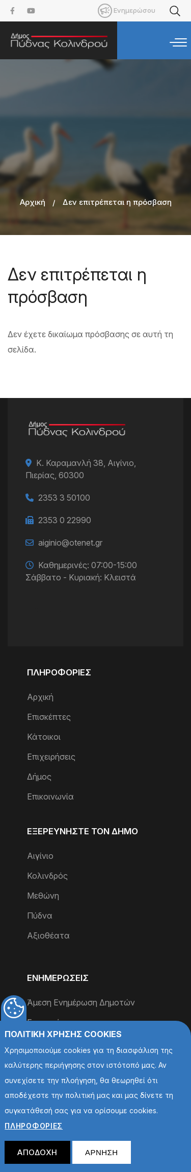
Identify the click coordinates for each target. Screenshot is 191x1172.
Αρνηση (101, 1159)
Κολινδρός (47, 876)
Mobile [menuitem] (105, 11)
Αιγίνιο (40, 856)
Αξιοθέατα (48, 935)
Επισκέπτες (49, 717)
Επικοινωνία (50, 796)
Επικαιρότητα (53, 1022)
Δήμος (39, 776)
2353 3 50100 (64, 498)
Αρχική (32, 202)
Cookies (13, 1015)
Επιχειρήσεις (51, 757)
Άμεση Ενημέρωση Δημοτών (81, 1002)
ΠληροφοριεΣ (34, 1132)
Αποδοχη (37, 1159)
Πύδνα (39, 915)
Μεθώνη (43, 895)
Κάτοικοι (44, 737)
